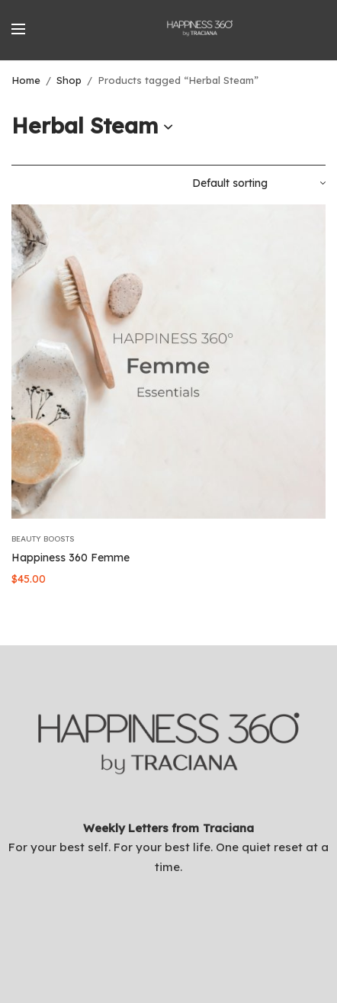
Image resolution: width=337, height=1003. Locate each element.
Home (25, 80)
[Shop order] (259, 183)
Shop (69, 80)
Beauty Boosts (43, 539)
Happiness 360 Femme (70, 557)
